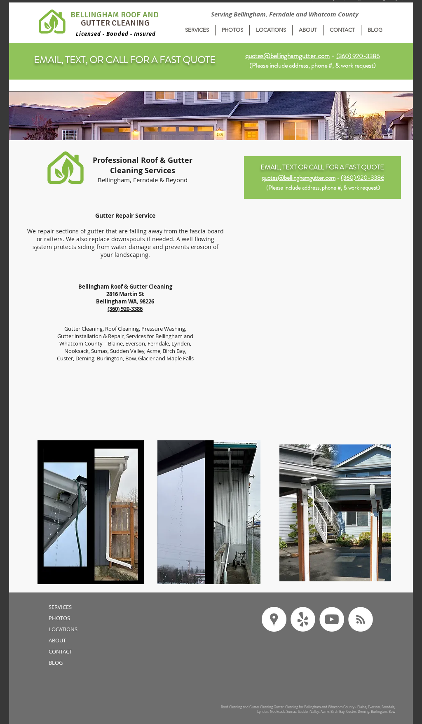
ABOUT (57, 640)
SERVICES (60, 607)
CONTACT (60, 651)
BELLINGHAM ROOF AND (115, 15)
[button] (197, 30)
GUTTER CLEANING (115, 23)
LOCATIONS (63, 629)
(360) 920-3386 (362, 177)
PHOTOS (59, 618)
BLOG (56, 662)
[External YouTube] (322, 355)
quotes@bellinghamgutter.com (287, 56)
